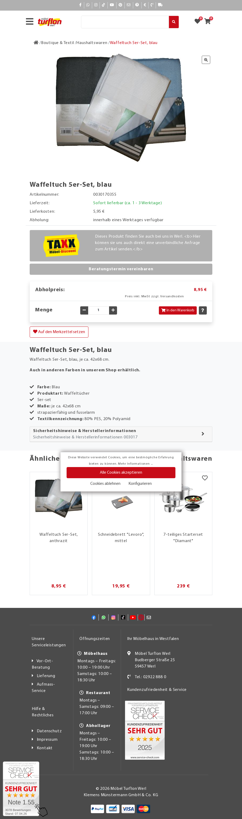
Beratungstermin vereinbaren (121, 269)
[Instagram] (96, 5)
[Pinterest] (120, 5)
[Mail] (129, 5)
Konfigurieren (140, 484)
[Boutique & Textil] (57, 43)
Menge (44, 310)
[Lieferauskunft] (160, 5)
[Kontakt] (152, 5)
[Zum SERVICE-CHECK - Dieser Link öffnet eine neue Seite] (21, 789)
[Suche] (125, 22)
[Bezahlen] (145, 5)
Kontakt (45, 748)
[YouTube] (112, 5)
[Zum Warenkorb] (209, 22)
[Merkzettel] (205, 478)
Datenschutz (49, 731)
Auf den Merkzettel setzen (59, 331)
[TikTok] (103, 5)
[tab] (121, 434)
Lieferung (46, 676)
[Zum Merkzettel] (199, 22)
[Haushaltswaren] (91, 43)
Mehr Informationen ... (135, 463)
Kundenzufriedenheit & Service (157, 690)
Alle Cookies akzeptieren (121, 473)
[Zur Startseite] (36, 43)
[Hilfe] (137, 5)
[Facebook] (80, 5)
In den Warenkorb (177, 310)
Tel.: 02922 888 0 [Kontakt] (150, 677)
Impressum (47, 740)
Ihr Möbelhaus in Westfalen (153, 639)
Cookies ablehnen (105, 484)
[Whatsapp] (88, 5)
